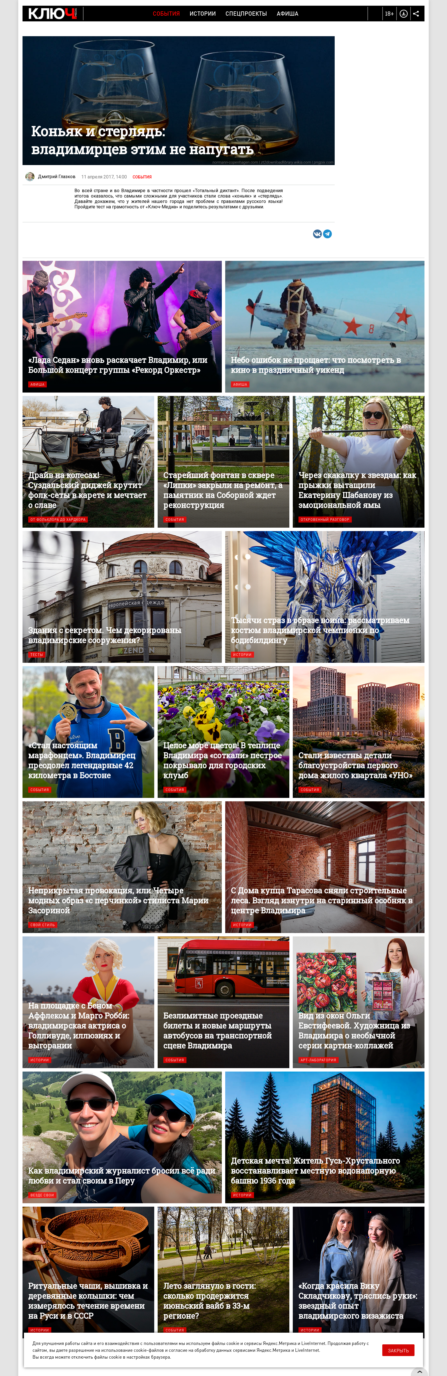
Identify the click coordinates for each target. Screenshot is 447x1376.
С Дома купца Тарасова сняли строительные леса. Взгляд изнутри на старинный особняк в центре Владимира (324, 867)
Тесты (37, 655)
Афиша (287, 13)
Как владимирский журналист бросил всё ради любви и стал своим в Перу (122, 1137)
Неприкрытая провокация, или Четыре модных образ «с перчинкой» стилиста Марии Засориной (122, 867)
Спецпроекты (246, 13)
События (166, 13)
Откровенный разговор (325, 519)
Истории (203, 13)
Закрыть (398, 1350)
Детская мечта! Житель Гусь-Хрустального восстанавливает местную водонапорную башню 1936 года (324, 1137)
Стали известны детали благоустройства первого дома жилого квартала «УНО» (358, 732)
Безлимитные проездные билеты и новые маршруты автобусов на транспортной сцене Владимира (223, 1002)
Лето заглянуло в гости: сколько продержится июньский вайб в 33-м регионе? (223, 1272)
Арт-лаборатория (318, 1060)
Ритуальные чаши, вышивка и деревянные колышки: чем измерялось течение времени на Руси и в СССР (88, 1272)
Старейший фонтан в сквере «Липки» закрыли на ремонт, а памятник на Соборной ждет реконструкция (223, 462)
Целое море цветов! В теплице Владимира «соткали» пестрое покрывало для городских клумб (223, 732)
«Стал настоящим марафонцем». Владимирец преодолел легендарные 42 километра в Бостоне (88, 732)
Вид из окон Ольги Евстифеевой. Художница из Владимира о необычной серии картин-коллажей (358, 1002)
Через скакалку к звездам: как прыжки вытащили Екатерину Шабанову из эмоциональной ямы (358, 462)
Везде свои (42, 1195)
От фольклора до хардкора (58, 519)
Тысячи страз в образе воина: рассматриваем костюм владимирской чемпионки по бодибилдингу (324, 597)
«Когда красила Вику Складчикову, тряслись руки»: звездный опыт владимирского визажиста (358, 1272)
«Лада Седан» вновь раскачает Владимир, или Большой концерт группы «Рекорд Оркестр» (122, 327)
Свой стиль (43, 925)
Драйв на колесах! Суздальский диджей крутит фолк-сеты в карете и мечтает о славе (88, 462)
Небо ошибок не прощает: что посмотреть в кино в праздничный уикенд (324, 327)
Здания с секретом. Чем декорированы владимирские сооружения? (122, 597)
